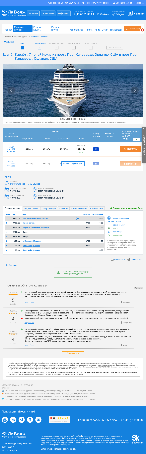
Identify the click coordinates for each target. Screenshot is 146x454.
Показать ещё (73, 353)
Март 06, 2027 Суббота (11, 149)
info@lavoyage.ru (9, 450)
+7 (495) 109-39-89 (83, 14)
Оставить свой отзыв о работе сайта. (58, 449)
